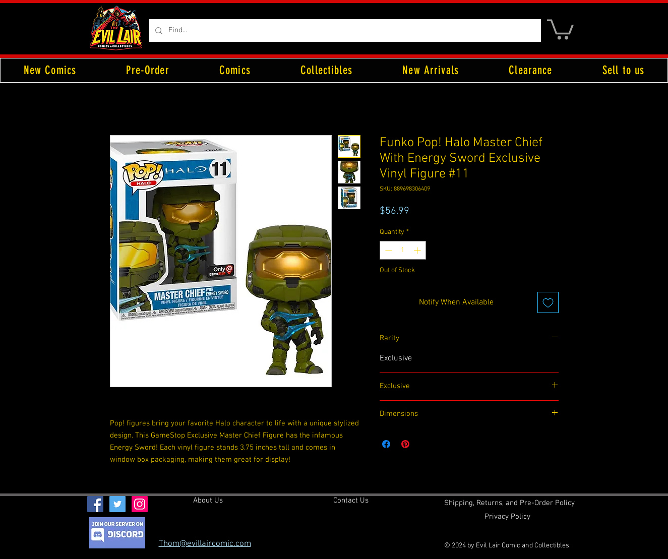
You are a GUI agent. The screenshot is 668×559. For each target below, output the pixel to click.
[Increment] (418, 250)
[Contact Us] (351, 501)
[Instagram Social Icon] (140, 504)
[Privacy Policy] (507, 517)
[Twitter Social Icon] (117, 504)
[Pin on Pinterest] (405, 444)
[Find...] (344, 30)
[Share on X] (424, 444)
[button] (560, 28)
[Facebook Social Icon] (95, 504)
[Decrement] (387, 250)
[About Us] (208, 501)
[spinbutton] (403, 250)
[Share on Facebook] (386, 444)
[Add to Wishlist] (548, 302)
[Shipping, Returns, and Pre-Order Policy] (509, 504)
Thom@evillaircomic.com (205, 544)
